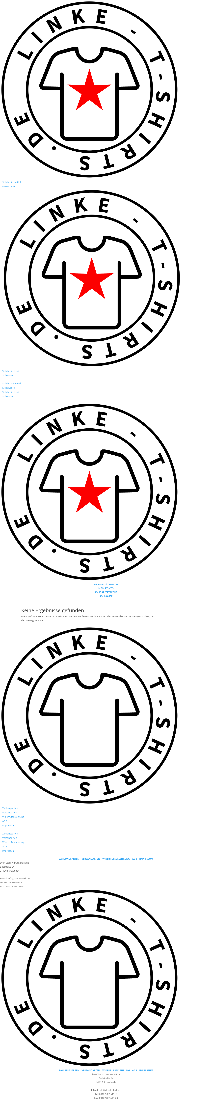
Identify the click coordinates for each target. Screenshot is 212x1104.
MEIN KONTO (106, 588)
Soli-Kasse (7, 375)
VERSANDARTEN (90, 858)
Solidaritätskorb (10, 371)
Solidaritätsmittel (11, 182)
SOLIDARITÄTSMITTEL (106, 584)
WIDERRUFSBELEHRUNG (116, 858)
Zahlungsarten (10, 808)
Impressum (8, 825)
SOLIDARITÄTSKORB (106, 592)
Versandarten (9, 812)
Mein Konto (8, 186)
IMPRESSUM (146, 858)
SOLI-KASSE (106, 596)
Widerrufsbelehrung (13, 816)
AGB (4, 821)
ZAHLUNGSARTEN (69, 858)
